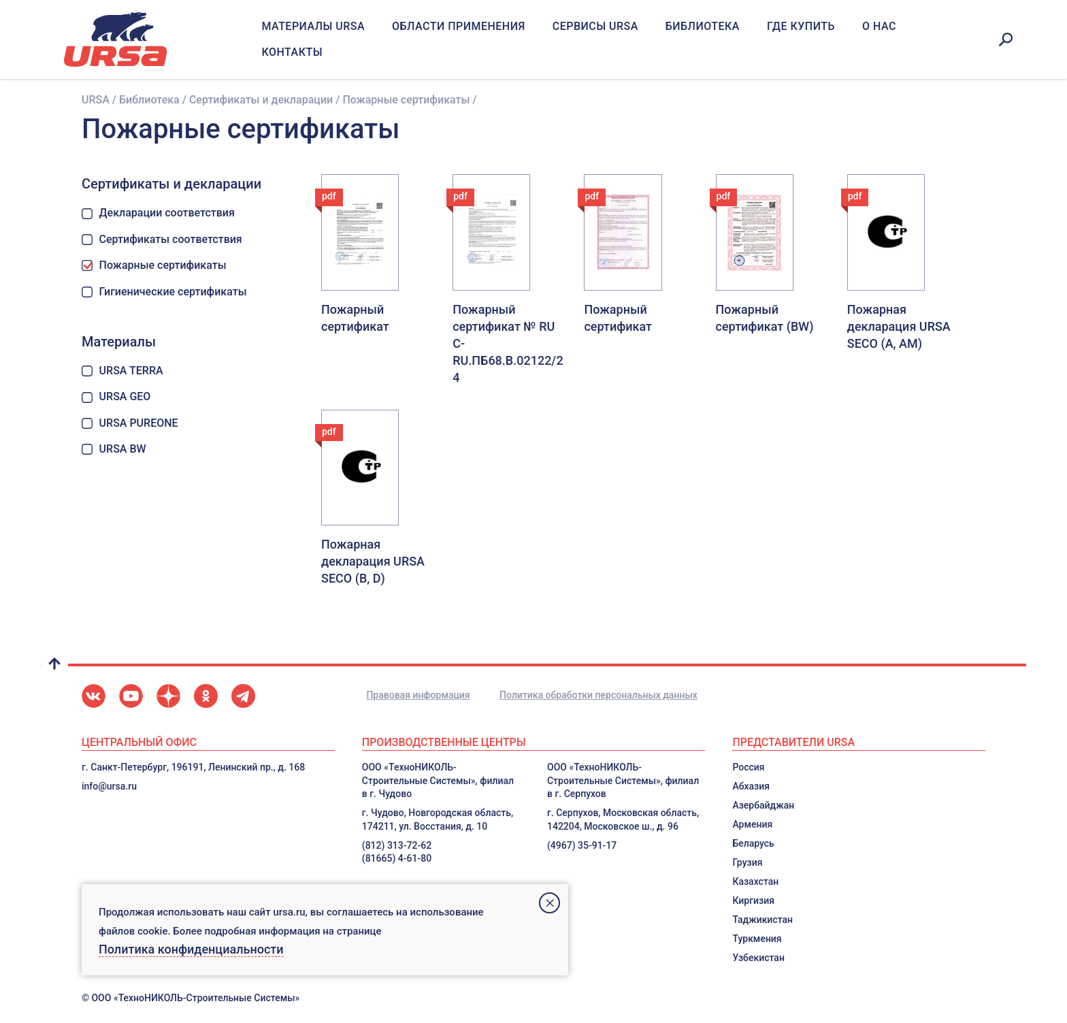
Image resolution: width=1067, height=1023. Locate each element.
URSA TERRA (122, 370)
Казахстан (755, 881)
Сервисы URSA (595, 26)
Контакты (292, 52)
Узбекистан (758, 957)
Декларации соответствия (158, 212)
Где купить (801, 26)
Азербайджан (763, 805)
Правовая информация (418, 694)
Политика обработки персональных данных (598, 694)
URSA (96, 99)
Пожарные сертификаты (154, 265)
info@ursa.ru (109, 786)
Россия (748, 767)
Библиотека (703, 26)
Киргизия (753, 900)
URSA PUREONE (130, 423)
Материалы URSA (313, 26)
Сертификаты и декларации (261, 99)
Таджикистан (762, 919)
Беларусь (753, 843)
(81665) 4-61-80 (396, 858)
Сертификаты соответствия (162, 239)
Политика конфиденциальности (191, 949)
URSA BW (114, 448)
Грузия (747, 862)
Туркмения (756, 938)
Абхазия (751, 786)
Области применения (458, 26)
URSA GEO (116, 396)
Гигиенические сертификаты (164, 291)
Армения (752, 824)
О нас (879, 26)
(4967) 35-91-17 (582, 845)
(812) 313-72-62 (396, 845)
